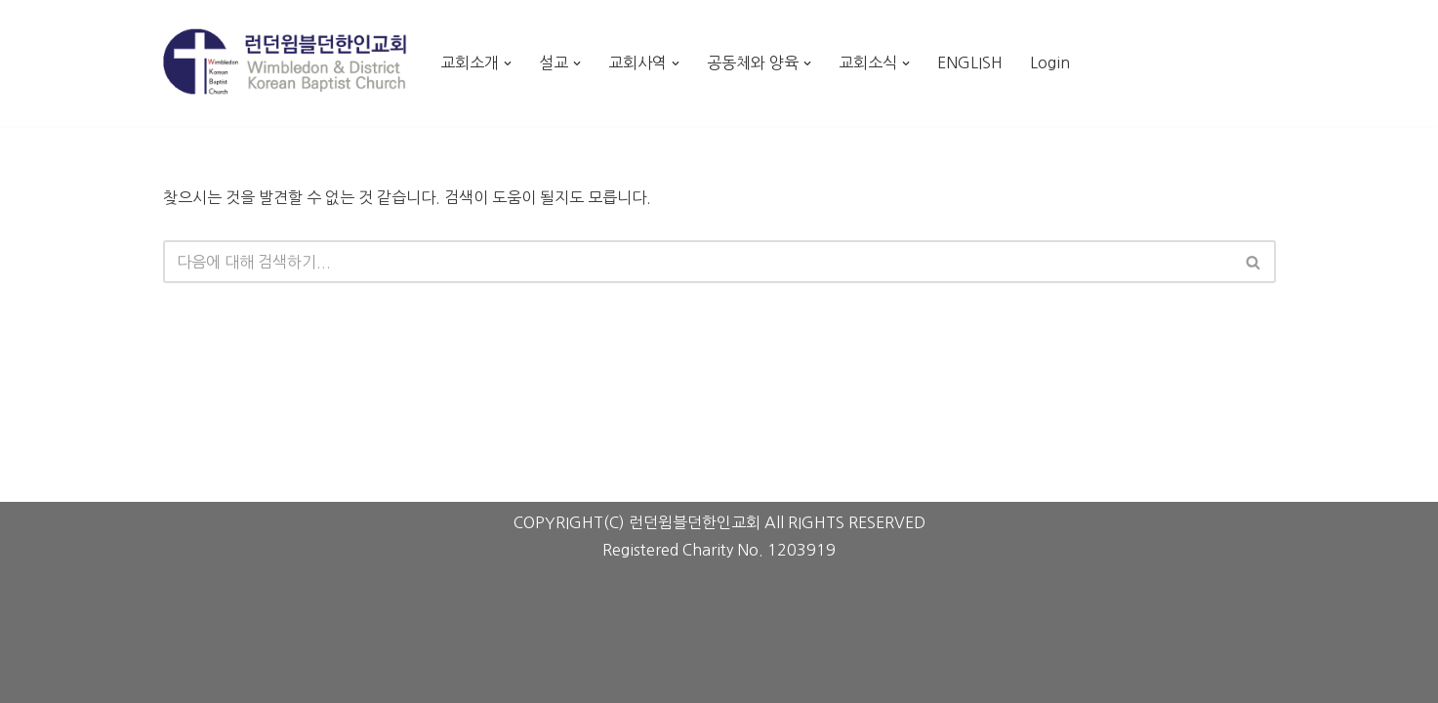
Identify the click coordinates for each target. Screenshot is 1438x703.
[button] (508, 63)
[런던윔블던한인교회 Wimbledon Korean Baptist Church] (285, 61)
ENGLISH (970, 62)
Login (1050, 62)
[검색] (697, 261)
